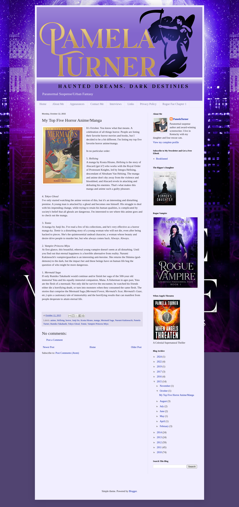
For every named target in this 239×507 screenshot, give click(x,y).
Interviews (116, 103)
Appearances (77, 103)
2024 (160, 356)
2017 (160, 371)
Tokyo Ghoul (74, 324)
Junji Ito (76, 320)
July (162, 406)
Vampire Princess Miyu (98, 324)
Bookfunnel (162, 158)
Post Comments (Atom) (67, 353)
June (162, 411)
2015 (160, 381)
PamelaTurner (181, 119)
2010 (160, 452)
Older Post (136, 347)
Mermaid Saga (107, 320)
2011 (159, 447)
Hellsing (61, 320)
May (162, 416)
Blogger (133, 491)
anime (53, 320)
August (163, 401)
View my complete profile (166, 142)
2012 (160, 442)
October (164, 391)
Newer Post (48, 347)
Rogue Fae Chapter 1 (174, 103)
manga (97, 320)
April (163, 421)
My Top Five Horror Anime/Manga (176, 395)
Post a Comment (54, 340)
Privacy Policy (148, 103)
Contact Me (97, 103)
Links (131, 103)
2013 (160, 437)
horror (68, 320)
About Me (58, 103)
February (164, 426)
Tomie (84, 324)
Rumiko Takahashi (58, 324)
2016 (160, 376)
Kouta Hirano (87, 320)
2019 (160, 366)
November (165, 386)
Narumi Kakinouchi (124, 320)
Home (42, 103)
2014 (160, 432)
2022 (160, 361)
